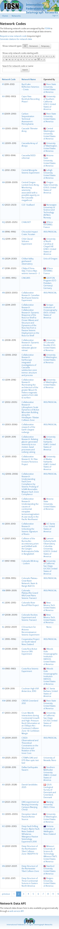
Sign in (55, 16)
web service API (16, 911)
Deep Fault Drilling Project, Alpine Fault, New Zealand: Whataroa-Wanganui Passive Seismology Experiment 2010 (31, 834)
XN (3, 293)
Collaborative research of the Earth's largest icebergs (28, 428)
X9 (3, 767)
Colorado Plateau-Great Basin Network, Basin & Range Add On (30, 582)
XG (3, 143)
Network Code (9, 79)
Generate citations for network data (16, 39)
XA (3, 182)
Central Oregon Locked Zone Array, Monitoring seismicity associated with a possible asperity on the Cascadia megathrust (31, 191)
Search (25, 70)
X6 (3, 259)
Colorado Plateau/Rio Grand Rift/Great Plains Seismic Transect (30, 594)
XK (3, 232)
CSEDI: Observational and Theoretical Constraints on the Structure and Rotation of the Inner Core (30, 745)
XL (3, 170)
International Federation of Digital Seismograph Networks (29, 925)
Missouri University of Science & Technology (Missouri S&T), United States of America (50, 854)
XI (3, 538)
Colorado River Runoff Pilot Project (30, 604)
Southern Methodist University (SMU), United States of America (49, 773)
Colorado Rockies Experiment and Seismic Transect (30, 617)
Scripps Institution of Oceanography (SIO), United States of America (50, 311)
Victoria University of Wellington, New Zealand (49, 830)
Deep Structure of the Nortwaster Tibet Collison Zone (30, 869)
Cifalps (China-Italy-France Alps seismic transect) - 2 (31, 271)
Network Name (29, 79)
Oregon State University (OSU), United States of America (50, 187)
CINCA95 (26, 278)
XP (3, 615)
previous (6, 894)
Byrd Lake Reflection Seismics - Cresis (30, 87)
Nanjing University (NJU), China (49, 804)
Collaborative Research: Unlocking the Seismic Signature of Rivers (30, 529)
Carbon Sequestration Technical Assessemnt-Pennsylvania (28, 119)
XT (3, 268)
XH (3, 96)
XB (3, 649)
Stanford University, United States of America (49, 870)
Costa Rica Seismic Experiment (30, 670)
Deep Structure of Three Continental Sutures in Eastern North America (30, 882)
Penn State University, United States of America (49, 88)
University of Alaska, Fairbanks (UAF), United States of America (49, 443)
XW (4, 701)
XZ (3, 155)
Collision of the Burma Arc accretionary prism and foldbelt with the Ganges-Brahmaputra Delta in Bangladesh (30, 546)
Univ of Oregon (50, 259)
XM (3, 590)
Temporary (45, 46)
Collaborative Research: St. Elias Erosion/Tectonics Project (30, 460)
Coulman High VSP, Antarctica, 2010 (30, 689)
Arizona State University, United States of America (49, 160)
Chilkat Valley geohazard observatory (28, 261)
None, (47, 627)
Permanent (33, 46)
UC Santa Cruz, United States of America (49, 528)
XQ (3, 222)
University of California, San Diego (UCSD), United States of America (50, 567)
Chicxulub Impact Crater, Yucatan (30, 233)
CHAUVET (26, 222)
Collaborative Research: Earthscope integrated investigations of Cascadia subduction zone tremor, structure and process (29, 365)
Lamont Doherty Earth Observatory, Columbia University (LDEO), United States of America (50, 547)
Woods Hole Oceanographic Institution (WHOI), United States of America (50, 657)
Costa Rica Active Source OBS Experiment (29, 651)
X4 (3, 802)
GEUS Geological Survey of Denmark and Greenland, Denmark (49, 791)
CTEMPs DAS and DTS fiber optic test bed (30, 760)
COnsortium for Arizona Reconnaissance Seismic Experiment (30, 631)
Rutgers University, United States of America (49, 882)
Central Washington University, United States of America (49, 133)
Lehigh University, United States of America (49, 174)
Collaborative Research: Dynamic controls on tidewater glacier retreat (30, 345)
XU (3, 355)
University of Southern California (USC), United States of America (49, 103)
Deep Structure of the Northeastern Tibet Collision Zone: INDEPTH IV (30, 850)
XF (3, 402)
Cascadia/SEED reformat (29, 156)
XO (3, 278)
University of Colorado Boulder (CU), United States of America (49, 345)
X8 (3, 688)
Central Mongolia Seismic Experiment (30, 171)
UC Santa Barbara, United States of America (50, 692)
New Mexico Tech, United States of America (49, 607)
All (25, 46)
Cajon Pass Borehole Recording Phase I (31, 99)
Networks (16, 16)
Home (5, 16)
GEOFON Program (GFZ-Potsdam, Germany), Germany (50, 283)
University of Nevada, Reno (49, 759)
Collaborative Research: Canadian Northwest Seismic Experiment (31, 297)
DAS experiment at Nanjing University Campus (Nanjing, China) (30, 806)
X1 (3, 84)
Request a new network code (13, 36)
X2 (3, 205)
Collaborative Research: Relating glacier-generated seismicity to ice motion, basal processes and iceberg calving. (30, 444)
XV (3, 424)
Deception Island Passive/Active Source (29, 817)
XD (3, 380)
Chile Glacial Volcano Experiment (27, 241)
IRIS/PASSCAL (50, 232)
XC (3, 499)
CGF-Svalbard (28, 205)
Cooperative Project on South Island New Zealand (30, 642)
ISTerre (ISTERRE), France (48, 225)
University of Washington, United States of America (50, 147)
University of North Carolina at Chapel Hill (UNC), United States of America (49, 247)
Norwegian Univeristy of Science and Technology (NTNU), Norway (50, 211)
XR (3, 738)
